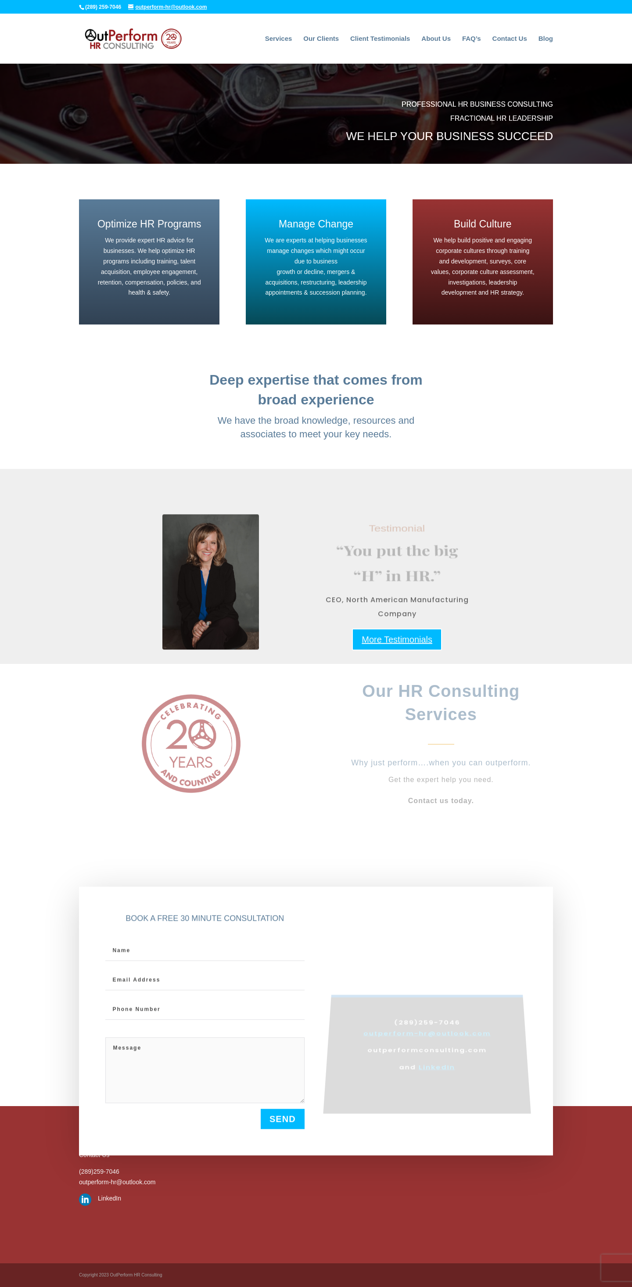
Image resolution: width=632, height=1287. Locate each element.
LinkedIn (109, 1198)
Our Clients (321, 39)
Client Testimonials (380, 39)
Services (278, 39)
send (282, 1123)
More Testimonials (397, 650)
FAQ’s (471, 39)
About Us (436, 39)
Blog (546, 39)
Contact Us (509, 39)
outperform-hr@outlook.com (117, 1182)
